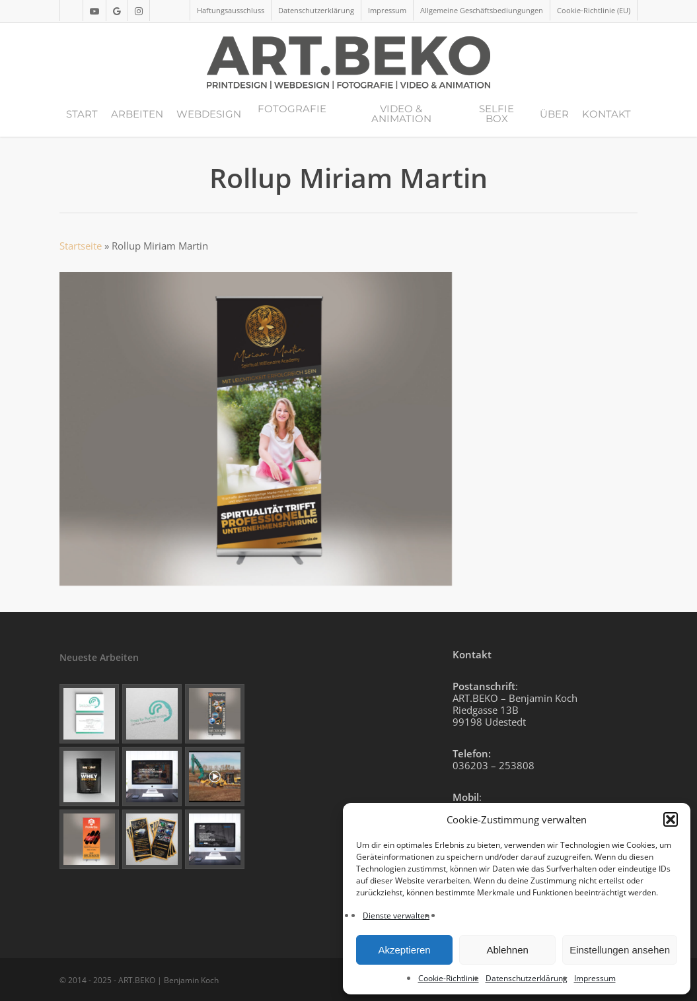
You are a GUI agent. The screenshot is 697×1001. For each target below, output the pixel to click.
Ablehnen (507, 949)
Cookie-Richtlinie (448, 978)
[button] (670, 819)
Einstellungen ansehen (619, 949)
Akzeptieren (404, 949)
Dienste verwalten (396, 915)
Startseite (80, 245)
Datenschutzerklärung (527, 978)
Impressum (595, 978)
